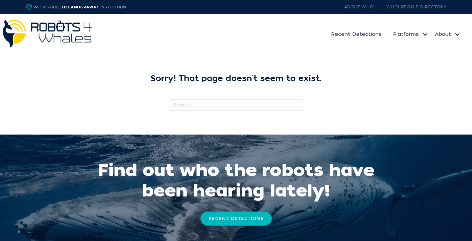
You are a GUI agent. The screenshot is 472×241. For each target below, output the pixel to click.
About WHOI (359, 7)
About (443, 34)
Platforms (406, 34)
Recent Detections (356, 34)
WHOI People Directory (416, 7)
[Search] (236, 105)
